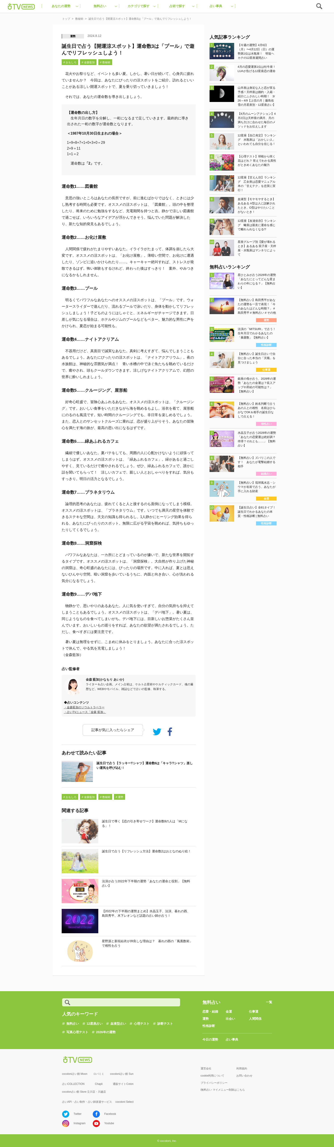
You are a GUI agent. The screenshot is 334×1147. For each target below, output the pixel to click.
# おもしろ (69, 62)
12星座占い (95, 1023)
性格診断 (208, 1026)
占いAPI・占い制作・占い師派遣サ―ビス (87, 1101)
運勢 (73, 36)
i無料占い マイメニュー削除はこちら (223, 1089)
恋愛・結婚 (210, 1011)
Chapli (99, 1084)
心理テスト (141, 1023)
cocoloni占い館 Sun (122, 1073)
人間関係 (255, 1018)
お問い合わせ (244, 1075)
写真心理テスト (77, 1032)
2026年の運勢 (106, 1032)
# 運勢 (119, 797)
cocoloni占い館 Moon (74, 1073)
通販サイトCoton (123, 1084)
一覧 (269, 1002)
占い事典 (232, 1039)
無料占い (72, 1023)
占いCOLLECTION (73, 1084)
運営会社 (206, 1068)
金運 (229, 1011)
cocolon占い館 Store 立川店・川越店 (84, 1091)
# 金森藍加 (88, 62)
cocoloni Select (125, 1101)
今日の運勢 (210, 1039)
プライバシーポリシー (214, 1082)
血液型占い (118, 1023)
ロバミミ (98, 1073)
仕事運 (253, 1011)
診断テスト (165, 1023)
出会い (230, 1018)
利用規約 (241, 1068)
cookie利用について (213, 1075)
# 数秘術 (105, 62)
